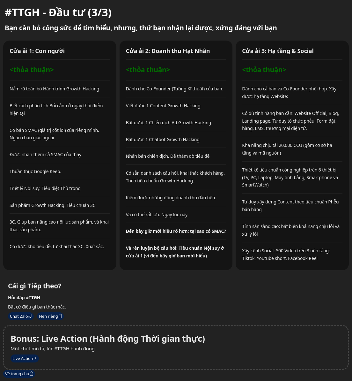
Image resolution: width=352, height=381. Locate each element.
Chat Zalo (21, 316)
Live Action (24, 358)
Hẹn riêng (50, 316)
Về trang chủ (19, 374)
